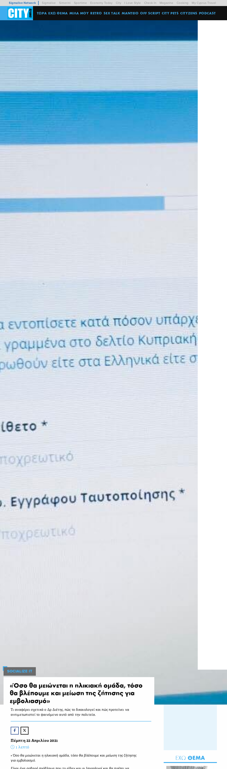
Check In (150, 3)
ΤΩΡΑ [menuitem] (42, 13)
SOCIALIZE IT (19, 665)
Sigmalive (49, 3)
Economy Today (101, 3)
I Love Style (132, 3)
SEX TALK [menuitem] (112, 13)
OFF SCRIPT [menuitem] (151, 13)
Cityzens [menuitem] (189, 13)
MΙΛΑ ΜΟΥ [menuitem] (79, 13)
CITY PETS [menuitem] (170, 13)
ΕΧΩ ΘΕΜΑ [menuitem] (58, 13)
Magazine (166, 3)
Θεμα (190, 751)
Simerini (65, 3)
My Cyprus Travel (204, 3)
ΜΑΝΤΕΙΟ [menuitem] (130, 13)
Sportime (80, 3)
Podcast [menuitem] (208, 13)
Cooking (183, 3)
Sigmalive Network (22, 3)
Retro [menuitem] (97, 13)
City (118, 3)
